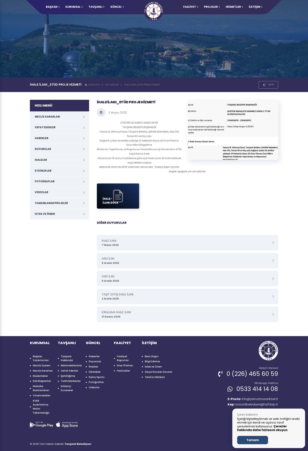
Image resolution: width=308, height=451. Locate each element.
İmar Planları (125, 365)
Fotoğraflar (45, 181)
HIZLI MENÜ (43, 105)
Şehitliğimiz (68, 376)
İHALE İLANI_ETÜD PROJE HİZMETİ (142, 84)
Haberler (41, 138)
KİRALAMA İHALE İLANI (186, 314)
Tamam (252, 440)
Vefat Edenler (45, 127)
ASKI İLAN (186, 260)
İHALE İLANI (186, 242)
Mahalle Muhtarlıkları (41, 388)
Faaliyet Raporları (123, 358)
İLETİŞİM (255, 7)
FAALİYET (190, 7)
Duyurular (112, 84)
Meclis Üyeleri (41, 365)
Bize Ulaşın (151, 356)
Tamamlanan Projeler (51, 203)
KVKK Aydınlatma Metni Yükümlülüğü (41, 407)
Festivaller (123, 371)
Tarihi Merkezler (71, 381)
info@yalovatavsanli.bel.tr (251, 399)
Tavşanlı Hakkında (67, 358)
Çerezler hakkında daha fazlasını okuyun (262, 428)
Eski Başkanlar (42, 381)
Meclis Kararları (47, 117)
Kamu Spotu (96, 377)
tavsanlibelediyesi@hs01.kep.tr (252, 405)
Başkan (53, 7)
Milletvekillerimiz (71, 365)
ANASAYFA (92, 84)
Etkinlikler (43, 171)
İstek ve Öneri (45, 214)
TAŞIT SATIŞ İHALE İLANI (186, 296)
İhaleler (41, 160)
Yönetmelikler (41, 395)
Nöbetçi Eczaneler (67, 388)
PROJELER (212, 7)
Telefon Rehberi (155, 377)
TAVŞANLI (96, 7)
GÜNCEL (117, 7)
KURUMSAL (74, 7)
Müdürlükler (40, 376)
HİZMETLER (234, 7)
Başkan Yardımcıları (41, 358)
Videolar (41, 192)
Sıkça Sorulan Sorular (158, 372)
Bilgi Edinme (152, 361)
